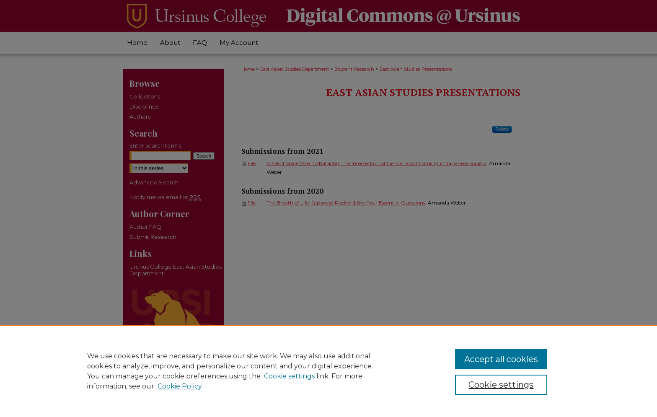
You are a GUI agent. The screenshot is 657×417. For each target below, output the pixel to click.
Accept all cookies (501, 359)
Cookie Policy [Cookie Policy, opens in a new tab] (180, 386)
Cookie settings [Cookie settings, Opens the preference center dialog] (500, 385)
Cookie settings (289, 376)
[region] (328, 371)
